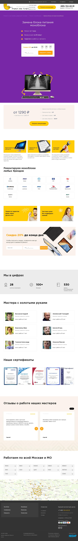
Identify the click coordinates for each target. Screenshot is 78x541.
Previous (3, 376)
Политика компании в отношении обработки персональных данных (54, 535)
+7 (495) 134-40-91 (65, 6)
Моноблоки (24, 506)
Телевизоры (7, 509)
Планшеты (7, 512)
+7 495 (64, 510)
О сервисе (62, 1)
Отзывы (71, 1)
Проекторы (24, 512)
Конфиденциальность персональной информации (30, 534)
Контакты (53, 1)
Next (74, 376)
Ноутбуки (6, 506)
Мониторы (24, 509)
